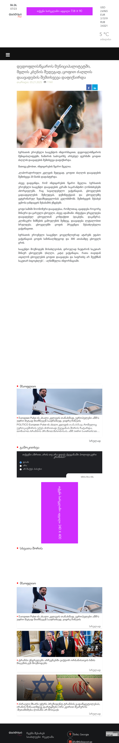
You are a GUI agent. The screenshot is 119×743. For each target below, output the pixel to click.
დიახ (26, 462)
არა (25, 465)
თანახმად (76, 424)
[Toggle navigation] (7, 53)
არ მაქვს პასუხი (32, 469)
